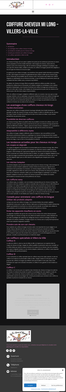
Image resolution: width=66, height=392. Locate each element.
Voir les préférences (57, 385)
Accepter (30, 385)
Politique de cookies (35, 389)
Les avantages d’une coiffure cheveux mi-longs (20, 48)
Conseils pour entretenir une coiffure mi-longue (20, 53)
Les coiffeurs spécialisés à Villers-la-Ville (18, 55)
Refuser (43, 385)
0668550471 (14, 367)
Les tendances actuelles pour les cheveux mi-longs (21, 51)
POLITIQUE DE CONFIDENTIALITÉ (48, 389)
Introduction (11, 46)
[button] (63, 370)
